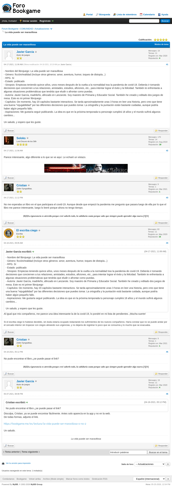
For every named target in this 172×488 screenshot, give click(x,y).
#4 (167, 243)
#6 (167, 394)
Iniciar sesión (30, 21)
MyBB (15, 484)
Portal (89, 14)
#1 (167, 64)
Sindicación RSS (99, 479)
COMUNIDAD (26, 29)
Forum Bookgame (10, 29)
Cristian (22, 185)
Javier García (25, 51)
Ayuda (164, 14)
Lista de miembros (127, 14)
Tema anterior (12, 451)
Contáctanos (8, 479)
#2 (167, 151)
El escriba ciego (27, 230)
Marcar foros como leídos (77, 479)
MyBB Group (36, 484)
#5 (167, 352)
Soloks (21, 138)
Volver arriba (34, 479)
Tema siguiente (30, 451)
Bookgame (22, 479)
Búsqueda (104, 14)
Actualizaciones (42, 29)
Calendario (149, 14)
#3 (167, 198)
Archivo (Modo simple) (53, 479)
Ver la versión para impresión (18, 463)
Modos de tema (162, 44)
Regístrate (45, 21)
